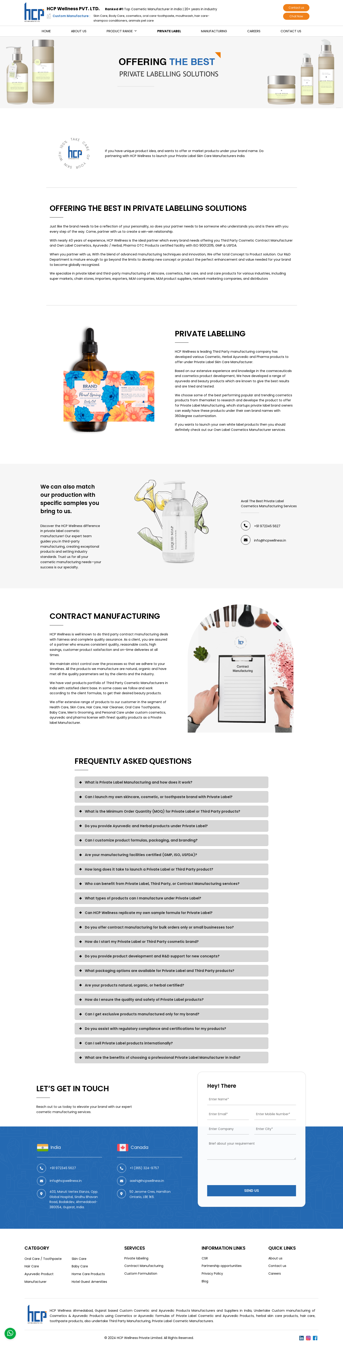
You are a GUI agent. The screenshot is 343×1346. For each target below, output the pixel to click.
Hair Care (31, 1266)
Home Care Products (88, 1274)
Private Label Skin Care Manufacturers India (210, 156)
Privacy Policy (212, 1273)
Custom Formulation (140, 1273)
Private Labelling (210, 333)
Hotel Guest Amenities (89, 1281)
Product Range (120, 31)
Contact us (296, 8)
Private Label (169, 31)
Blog (205, 1281)
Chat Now (296, 16)
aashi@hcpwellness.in (147, 1201)
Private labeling (136, 1258)
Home (46, 31)
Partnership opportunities (222, 1266)
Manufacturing (214, 31)
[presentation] (245, 1159)
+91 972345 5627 (267, 526)
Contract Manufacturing (105, 616)
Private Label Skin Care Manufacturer (223, 362)
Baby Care (80, 1266)
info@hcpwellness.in (270, 540)
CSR (205, 1258)
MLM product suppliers (173, 278)
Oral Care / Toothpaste (43, 1258)
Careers (253, 31)
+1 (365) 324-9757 (144, 1189)
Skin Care (79, 1258)
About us (78, 31)
